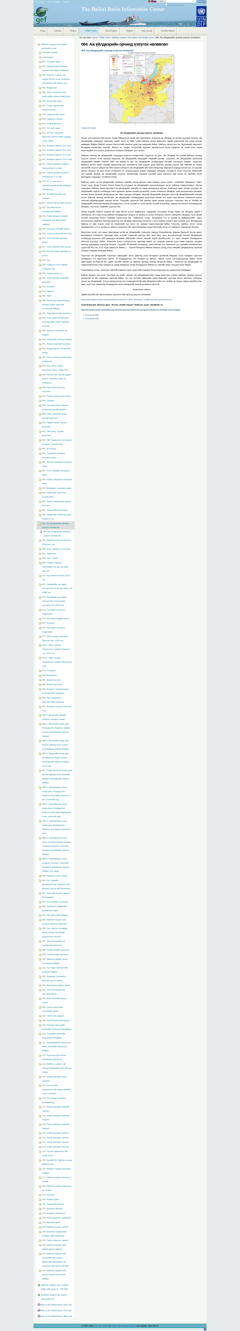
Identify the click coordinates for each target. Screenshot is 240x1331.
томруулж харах (88, 128)
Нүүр (42, 31)
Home (94, 37)
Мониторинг (111, 31)
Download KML (92, 315)
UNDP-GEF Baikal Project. (123, 1326)
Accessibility (53, 2)
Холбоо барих (168, 31)
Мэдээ (73, 31)
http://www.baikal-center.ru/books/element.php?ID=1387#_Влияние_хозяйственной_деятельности (126, 299)
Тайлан (57, 31)
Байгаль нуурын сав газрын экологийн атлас (133, 37)
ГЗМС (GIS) (91, 31)
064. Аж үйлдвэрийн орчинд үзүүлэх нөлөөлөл (107, 50)
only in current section (175, 5)
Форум (129, 31)
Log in (161, 1)
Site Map (40, 2)
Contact (67, 2)
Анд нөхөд (146, 31)
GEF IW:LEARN (101, 1326)
